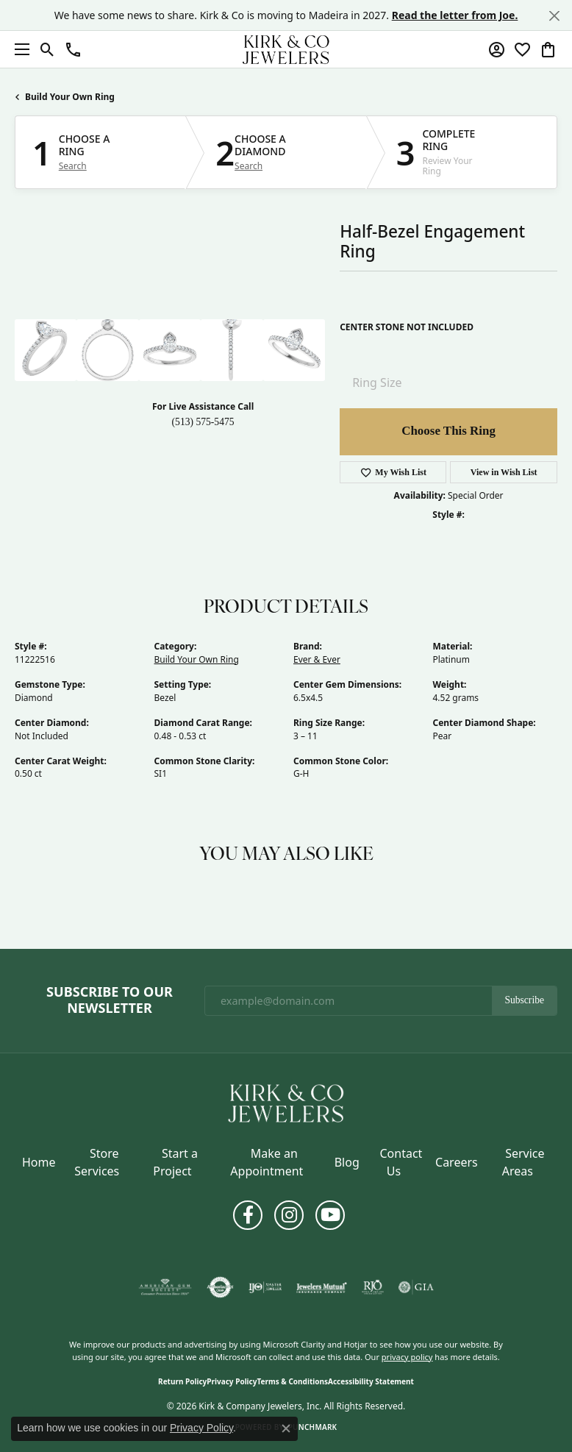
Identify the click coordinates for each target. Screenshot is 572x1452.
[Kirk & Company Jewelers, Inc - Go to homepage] (286, 1102)
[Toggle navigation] (18, 49)
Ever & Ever (316, 659)
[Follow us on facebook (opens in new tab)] (247, 1215)
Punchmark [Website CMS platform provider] (312, 1427)
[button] (47, 49)
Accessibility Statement (371, 1381)
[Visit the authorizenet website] (220, 1287)
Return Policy (182, 1381)
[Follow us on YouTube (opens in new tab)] (330, 1215)
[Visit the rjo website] (373, 1287)
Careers (456, 1162)
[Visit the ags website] (165, 1287)
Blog (347, 1162)
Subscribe (524, 1000)
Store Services (96, 1162)
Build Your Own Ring (70, 96)
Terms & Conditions (292, 1381)
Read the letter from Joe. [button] (455, 15)
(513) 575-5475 (203, 421)
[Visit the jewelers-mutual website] (321, 1287)
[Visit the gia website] (416, 1287)
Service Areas (523, 1162)
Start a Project (175, 1162)
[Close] (554, 16)
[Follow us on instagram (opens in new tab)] (289, 1215)
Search (73, 166)
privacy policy (407, 1356)
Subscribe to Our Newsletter (109, 1000)
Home (39, 1162)
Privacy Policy (232, 1381)
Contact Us (400, 1162)
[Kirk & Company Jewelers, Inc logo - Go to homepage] (286, 49)
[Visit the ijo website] (265, 1287)
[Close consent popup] (286, 1428)
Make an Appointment (266, 1162)
